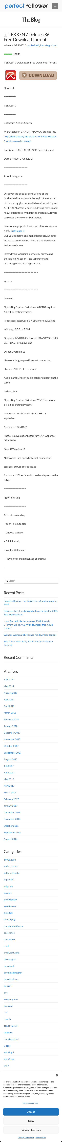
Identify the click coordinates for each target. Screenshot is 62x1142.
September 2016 (12, 832)
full (5, 1012)
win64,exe (9, 1058)
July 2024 (9, 679)
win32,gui (9, 1052)
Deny (31, 1120)
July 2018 (9, 699)
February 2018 (11, 719)
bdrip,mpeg (9, 919)
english (7, 985)
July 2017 (9, 765)
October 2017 (11, 745)
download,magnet (13, 972)
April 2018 (9, 706)
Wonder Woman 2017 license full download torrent (30, 634)
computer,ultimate (13, 926)
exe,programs (11, 999)
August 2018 (10, 692)
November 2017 (12, 739)
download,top (11, 979)
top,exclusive (11, 1025)
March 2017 (10, 792)
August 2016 (10, 839)
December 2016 (12, 812)
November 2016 (12, 819)
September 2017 (12, 752)
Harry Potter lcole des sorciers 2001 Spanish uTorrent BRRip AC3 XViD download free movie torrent (28, 625)
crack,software (11, 952)
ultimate (8, 1032)
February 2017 (11, 799)
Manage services (30, 1103)
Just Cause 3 (17, 230)
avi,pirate (8, 886)
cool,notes (9, 932)
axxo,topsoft (10, 899)
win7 (6, 1065)
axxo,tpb (8, 912)
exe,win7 (8, 1005)
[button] (57, 1075)
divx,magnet (10, 959)
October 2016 (11, 825)
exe (6, 992)
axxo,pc (8, 892)
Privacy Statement (26, 1137)
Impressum (41, 1137)
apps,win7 (9, 879)
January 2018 (11, 726)
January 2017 (11, 805)
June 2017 (9, 772)
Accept (31, 1111)
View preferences (31, 1129)
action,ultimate (11, 872)
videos (7, 1045)
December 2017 (12, 732)
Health (7, 1019)
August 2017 (10, 759)
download (9, 966)
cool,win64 (33, 45)
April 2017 (9, 785)
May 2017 (9, 779)
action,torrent (11, 866)
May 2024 (9, 686)
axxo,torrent (10, 906)
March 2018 (10, 712)
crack (6, 946)
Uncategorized (48, 45)
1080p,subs (10, 859)
